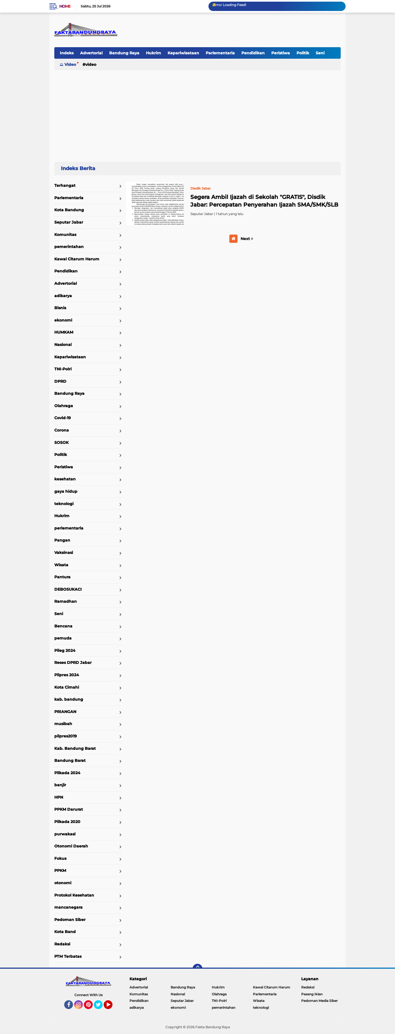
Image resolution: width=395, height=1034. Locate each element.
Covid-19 (62, 417)
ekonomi (63, 320)
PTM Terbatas (67, 956)
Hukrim (153, 52)
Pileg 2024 (64, 650)
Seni (320, 52)
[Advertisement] (197, 113)
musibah (63, 723)
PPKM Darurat (68, 809)
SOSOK (61, 442)
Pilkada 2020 (67, 821)
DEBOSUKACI (68, 589)
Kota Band (65, 931)
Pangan (62, 540)
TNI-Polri (63, 369)
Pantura (62, 576)
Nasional (63, 344)
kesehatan (65, 479)
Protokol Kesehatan (74, 895)
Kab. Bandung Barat (75, 748)
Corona (61, 430)
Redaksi (62, 944)
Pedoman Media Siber (319, 1001)
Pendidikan (253, 52)
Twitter (101, 1007)
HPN (58, 797)
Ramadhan (65, 601)
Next (247, 238)
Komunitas (65, 234)
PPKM (60, 870)
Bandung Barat (70, 760)
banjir (60, 784)
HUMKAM (63, 332)
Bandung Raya (124, 52)
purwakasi (64, 834)
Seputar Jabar (68, 222)
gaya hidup (65, 491)
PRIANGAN (65, 711)
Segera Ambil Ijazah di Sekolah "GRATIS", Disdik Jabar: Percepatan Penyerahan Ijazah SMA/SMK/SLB (264, 201)
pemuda (63, 638)
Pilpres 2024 (66, 674)
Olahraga (63, 405)
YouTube (112, 1007)
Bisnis (60, 307)
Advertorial (91, 52)
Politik (303, 52)
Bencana (63, 626)
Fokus (60, 858)
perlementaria (68, 528)
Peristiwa (280, 52)
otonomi (62, 882)
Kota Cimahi (66, 687)
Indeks (67, 52)
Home (64, 6)
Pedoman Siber (70, 919)
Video (70, 64)
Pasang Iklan (312, 994)
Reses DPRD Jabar (73, 662)
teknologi (64, 503)
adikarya (63, 295)
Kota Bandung (69, 209)
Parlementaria (220, 52)
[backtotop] (197, 969)
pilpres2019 (65, 736)
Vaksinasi (63, 552)
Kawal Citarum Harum (76, 259)
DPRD (60, 381)
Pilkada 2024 (67, 772)
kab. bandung (68, 699)
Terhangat (64, 185)
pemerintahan (69, 246)
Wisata (61, 564)
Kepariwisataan (183, 52)
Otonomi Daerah (71, 846)
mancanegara (68, 907)
